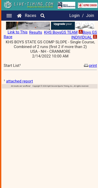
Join (90, 15)
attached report (19, 81)
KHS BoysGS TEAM (61, 32)
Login (74, 15)
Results (35, 32)
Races (30, 15)
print (90, 65)
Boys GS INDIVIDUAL (84, 35)
